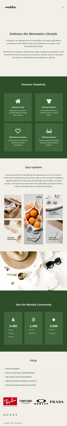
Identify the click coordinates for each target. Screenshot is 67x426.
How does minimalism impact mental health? (21, 385)
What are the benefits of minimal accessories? (21, 381)
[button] (33, 369)
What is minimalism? (13, 369)
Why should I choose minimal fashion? (19, 377)
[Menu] (63, 7)
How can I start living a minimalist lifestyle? (20, 373)
